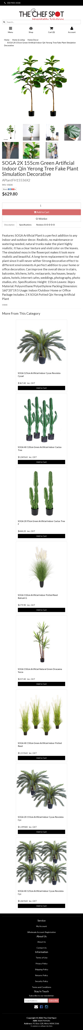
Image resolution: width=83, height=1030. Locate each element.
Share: (9, 189)
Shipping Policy (41, 969)
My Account (41, 926)
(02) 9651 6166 (12, 3)
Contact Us (42, 948)
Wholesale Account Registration (41, 932)
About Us (41, 942)
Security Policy (41, 981)
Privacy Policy (41, 963)
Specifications (25, 224)
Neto (50, 1026)
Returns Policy (41, 975)
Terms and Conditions (41, 987)
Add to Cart (41, 212)
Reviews (45, 224)
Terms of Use (41, 957)
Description (9, 224)
